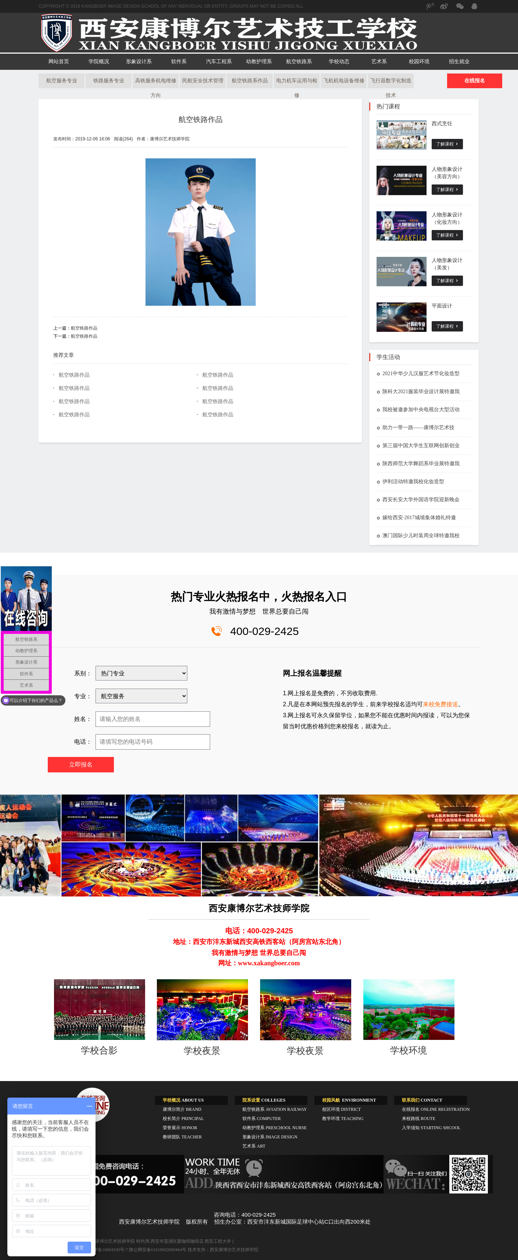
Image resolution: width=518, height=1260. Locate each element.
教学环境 (342, 1118)
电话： (83, 742)
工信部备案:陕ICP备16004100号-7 (95, 1249)
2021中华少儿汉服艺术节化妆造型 (418, 373)
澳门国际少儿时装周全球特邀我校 (418, 535)
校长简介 (183, 1118)
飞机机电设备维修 (343, 80)
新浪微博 (444, 10)
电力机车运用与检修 (296, 83)
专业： (83, 696)
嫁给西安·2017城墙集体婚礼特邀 (416, 517)
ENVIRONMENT (349, 1100)
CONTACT (422, 1100)
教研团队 (182, 1136)
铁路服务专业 (108, 80)
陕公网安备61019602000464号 (157, 1249)
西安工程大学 (218, 1241)
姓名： (83, 719)
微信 (459, 10)
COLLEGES (263, 1100)
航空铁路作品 (201, 119)
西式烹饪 (442, 123)
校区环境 (341, 1109)
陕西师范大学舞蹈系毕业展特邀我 (418, 463)
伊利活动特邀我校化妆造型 (410, 481)
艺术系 (379, 61)
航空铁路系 (299, 61)
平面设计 (442, 306)
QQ (473, 7)
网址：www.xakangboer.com (259, 963)
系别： (83, 673)
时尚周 (143, 1241)
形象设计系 (139, 61)
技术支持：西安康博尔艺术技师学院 (223, 1249)
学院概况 (99, 61)
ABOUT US (183, 1100)
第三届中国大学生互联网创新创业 (418, 445)
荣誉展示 (180, 1127)
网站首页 (58, 61)
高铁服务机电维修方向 (155, 83)
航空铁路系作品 (250, 80)
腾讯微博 (429, 10)
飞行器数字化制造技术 (390, 83)
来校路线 (418, 1118)
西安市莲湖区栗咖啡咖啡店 (177, 1241)
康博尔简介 (182, 1109)
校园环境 (419, 61)
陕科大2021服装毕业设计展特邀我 (418, 391)
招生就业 (459, 61)
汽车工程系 (219, 61)
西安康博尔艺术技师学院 (110, 1241)
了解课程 (445, 144)
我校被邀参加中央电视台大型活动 (418, 409)
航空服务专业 (61, 80)
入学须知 (431, 1127)
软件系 (179, 61)
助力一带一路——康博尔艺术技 (415, 427)
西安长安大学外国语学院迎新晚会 (418, 499)
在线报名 (474, 80)
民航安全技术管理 (202, 80)
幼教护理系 (259, 61)
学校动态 (339, 61)
